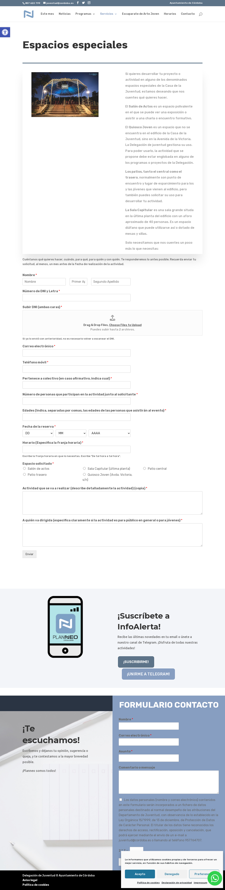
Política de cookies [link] (148, 882)
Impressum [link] (200, 882)
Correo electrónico (38, 346)
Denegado (172, 874)
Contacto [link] (188, 14)
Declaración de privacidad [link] (177, 882)
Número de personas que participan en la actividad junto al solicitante (80, 394)
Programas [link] (83, 14)
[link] (5, 32)
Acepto (140, 874)
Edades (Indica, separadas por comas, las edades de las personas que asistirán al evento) (94, 410)
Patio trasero (37, 475)
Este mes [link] (47, 14)
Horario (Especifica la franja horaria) (52, 443)
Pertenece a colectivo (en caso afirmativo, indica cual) (67, 378)
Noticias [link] (65, 14)
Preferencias (204, 874)
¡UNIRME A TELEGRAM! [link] (148, 674)
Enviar (29, 554)
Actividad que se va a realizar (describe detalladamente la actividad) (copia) (84, 488)
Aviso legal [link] (29, 880)
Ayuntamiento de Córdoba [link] (186, 3)
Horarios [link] (170, 14)
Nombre (29, 275)
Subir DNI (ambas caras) (42, 307)
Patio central (157, 469)
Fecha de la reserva (39, 426)
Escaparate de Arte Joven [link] (140, 14)
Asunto (125, 751)
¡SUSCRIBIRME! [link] (136, 662)
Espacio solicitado (38, 463)
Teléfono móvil (35, 362)
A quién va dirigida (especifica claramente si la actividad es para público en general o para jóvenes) (102, 520)
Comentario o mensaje (137, 767)
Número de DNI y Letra (41, 291)
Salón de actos (38, 469)
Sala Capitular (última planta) (109, 469)
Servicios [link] (106, 14)
